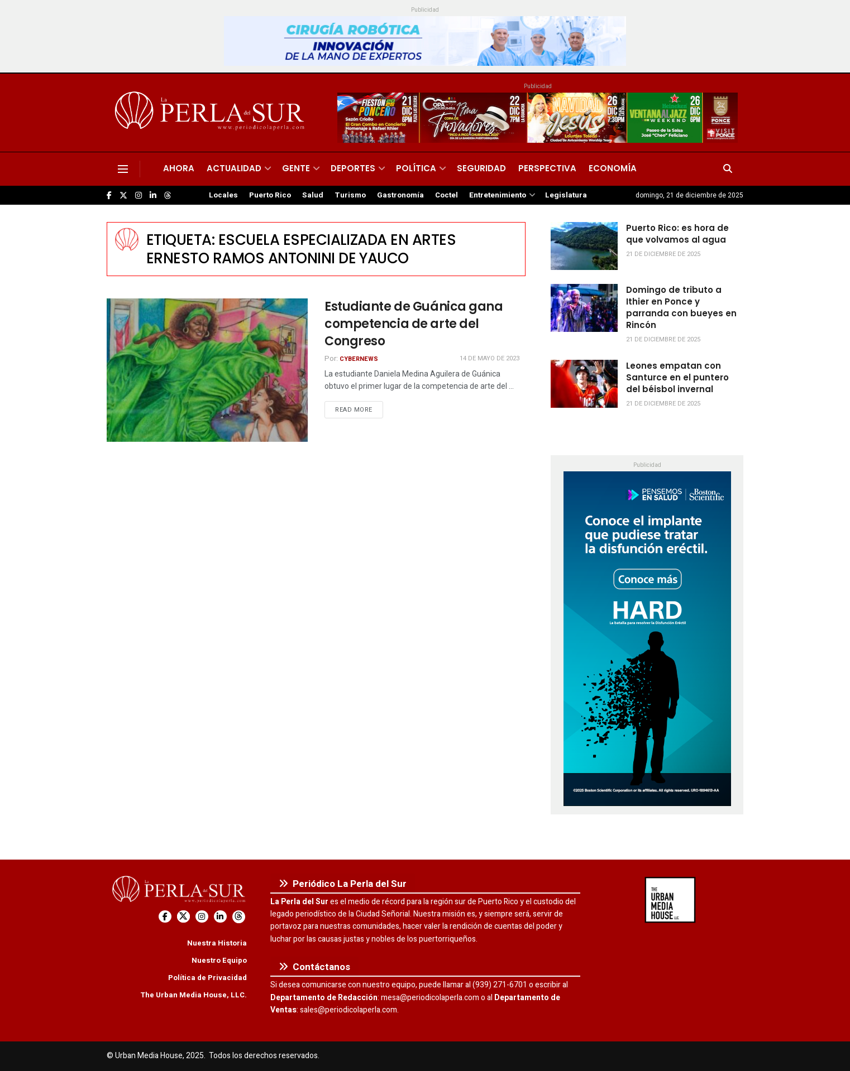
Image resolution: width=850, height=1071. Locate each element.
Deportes (353, 168)
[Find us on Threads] (167, 195)
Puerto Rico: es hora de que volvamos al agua (677, 233)
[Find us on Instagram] (138, 195)
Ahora (178, 168)
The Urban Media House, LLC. (193, 995)
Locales (223, 195)
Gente (296, 168)
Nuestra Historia (217, 943)
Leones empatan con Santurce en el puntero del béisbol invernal (677, 377)
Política (416, 168)
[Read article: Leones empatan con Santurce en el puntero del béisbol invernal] (584, 384)
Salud (312, 195)
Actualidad (234, 168)
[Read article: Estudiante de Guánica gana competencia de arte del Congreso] (207, 370)
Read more (359, 409)
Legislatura (566, 195)
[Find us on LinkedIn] (153, 195)
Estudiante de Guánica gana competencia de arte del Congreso (413, 324)
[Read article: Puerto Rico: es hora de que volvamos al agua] (584, 246)
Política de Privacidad (207, 977)
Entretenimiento (497, 195)
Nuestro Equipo (219, 960)
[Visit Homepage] (211, 112)
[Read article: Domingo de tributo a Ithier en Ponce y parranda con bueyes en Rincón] (584, 308)
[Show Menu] (123, 169)
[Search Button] (727, 169)
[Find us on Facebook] (109, 195)
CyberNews (359, 359)
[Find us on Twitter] (123, 195)
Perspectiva (547, 168)
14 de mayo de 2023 (489, 358)
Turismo (350, 195)
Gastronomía (400, 195)
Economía (613, 168)
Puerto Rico (270, 195)
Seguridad (481, 168)
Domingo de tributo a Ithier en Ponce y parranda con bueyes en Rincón (681, 307)
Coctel (446, 195)
